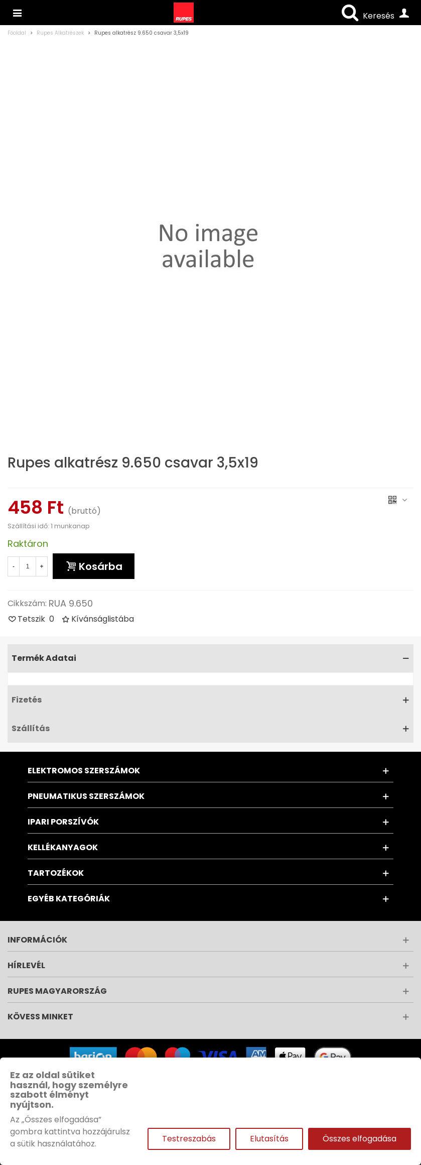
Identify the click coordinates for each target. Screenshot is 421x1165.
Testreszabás (189, 1138)
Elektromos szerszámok (84, 770)
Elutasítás (269, 1138)
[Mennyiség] (27, 566)
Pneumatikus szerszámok (86, 796)
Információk (37, 940)
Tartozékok (56, 873)
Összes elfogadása (359, 1138)
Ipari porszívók (63, 822)
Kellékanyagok (63, 847)
